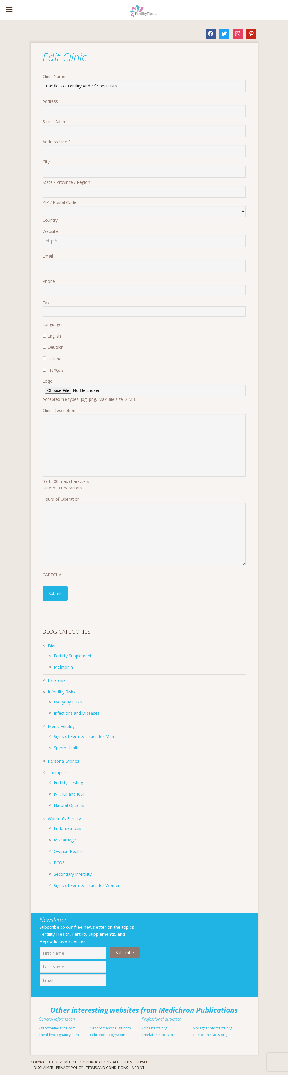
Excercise (57, 680)
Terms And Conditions (107, 1067)
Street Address (57, 121)
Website (50, 231)
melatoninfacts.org (158, 1034)
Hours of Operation (61, 499)
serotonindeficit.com (57, 1028)
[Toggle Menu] (9, 10)
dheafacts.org (154, 1028)
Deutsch (56, 347)
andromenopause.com (110, 1028)
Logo (48, 381)
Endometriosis (67, 828)
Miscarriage (65, 840)
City (46, 162)
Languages (53, 324)
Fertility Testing (68, 782)
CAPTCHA (52, 575)
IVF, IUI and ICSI (69, 794)
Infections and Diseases (77, 713)
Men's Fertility (61, 726)
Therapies (57, 772)
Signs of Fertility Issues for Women (87, 885)
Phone (49, 281)
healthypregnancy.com (59, 1034)
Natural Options (69, 805)
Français (56, 370)
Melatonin (63, 667)
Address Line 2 (57, 142)
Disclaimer (43, 1067)
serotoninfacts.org (210, 1034)
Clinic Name (54, 76)
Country (50, 220)
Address (50, 101)
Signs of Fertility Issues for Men (84, 736)
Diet (52, 645)
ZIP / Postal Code (59, 202)
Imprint (137, 1067)
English (54, 336)
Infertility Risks (61, 692)
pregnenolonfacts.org (212, 1028)
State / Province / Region (66, 182)
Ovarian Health (68, 851)
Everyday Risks (68, 702)
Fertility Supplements (74, 656)
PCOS (59, 862)
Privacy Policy (69, 1067)
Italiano (55, 358)
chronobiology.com (107, 1034)
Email (48, 256)
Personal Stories (63, 761)
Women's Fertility (64, 818)
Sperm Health (67, 747)
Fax (46, 303)
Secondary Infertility (73, 874)
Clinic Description (59, 410)
